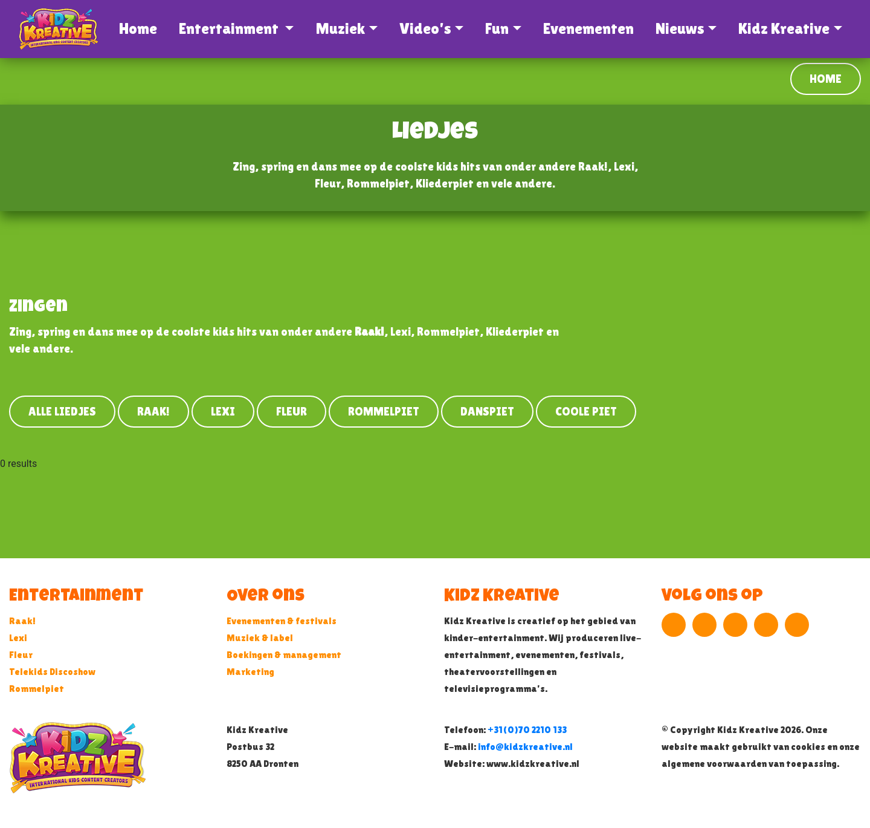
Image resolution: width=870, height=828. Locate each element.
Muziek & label (260, 638)
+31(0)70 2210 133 (527, 729)
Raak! (153, 411)
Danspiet (487, 411)
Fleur (291, 411)
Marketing (250, 671)
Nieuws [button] (680, 28)
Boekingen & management (284, 654)
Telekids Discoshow (52, 671)
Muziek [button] (340, 28)
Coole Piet (586, 411)
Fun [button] (497, 28)
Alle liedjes (62, 411)
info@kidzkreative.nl (525, 746)
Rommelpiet (383, 411)
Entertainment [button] (230, 28)
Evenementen (588, 28)
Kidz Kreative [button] (784, 28)
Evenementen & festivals (282, 621)
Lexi (223, 411)
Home (140, 28)
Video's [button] (425, 28)
